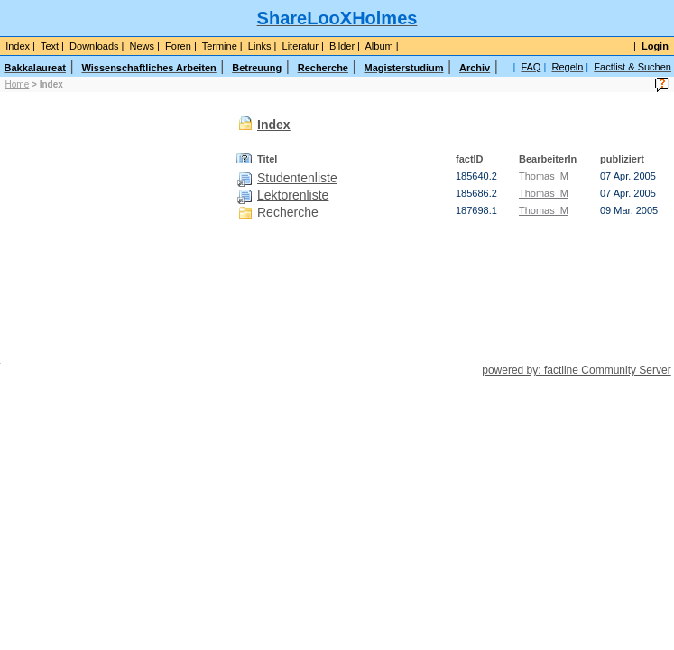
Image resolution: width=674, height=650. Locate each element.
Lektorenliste (292, 195)
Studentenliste (297, 178)
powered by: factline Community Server (576, 370)
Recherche (288, 212)
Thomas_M (543, 176)
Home (17, 84)
